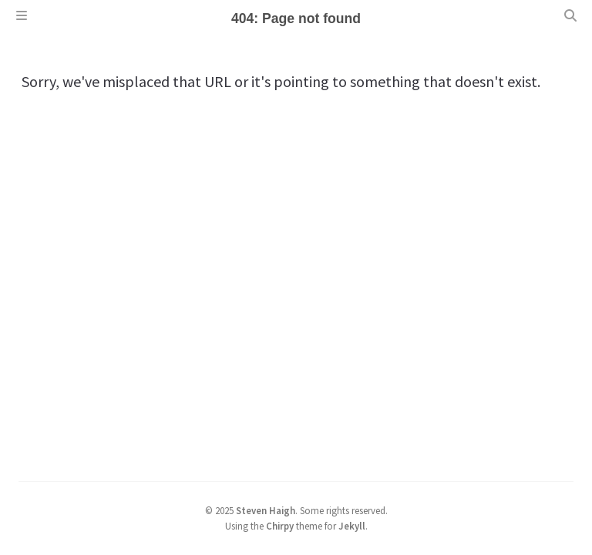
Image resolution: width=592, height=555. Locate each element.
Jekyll (351, 526)
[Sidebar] (21, 15)
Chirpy (280, 526)
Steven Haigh (265, 510)
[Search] (570, 15)
